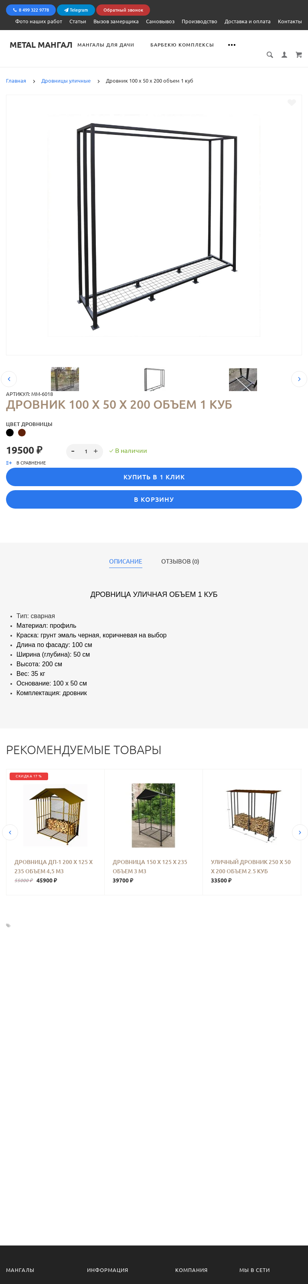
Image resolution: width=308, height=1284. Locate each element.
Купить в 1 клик (154, 467)
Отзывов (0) (180, 552)
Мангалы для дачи (109, 44)
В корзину (154, 490)
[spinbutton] (84, 442)
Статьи (77, 21)
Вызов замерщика (116, 21)
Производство (199, 21)
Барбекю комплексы (186, 44)
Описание (125, 552)
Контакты (290, 21)
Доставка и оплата (248, 21)
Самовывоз (160, 21)
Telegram (76, 9)
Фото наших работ (38, 21)
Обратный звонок (123, 9)
